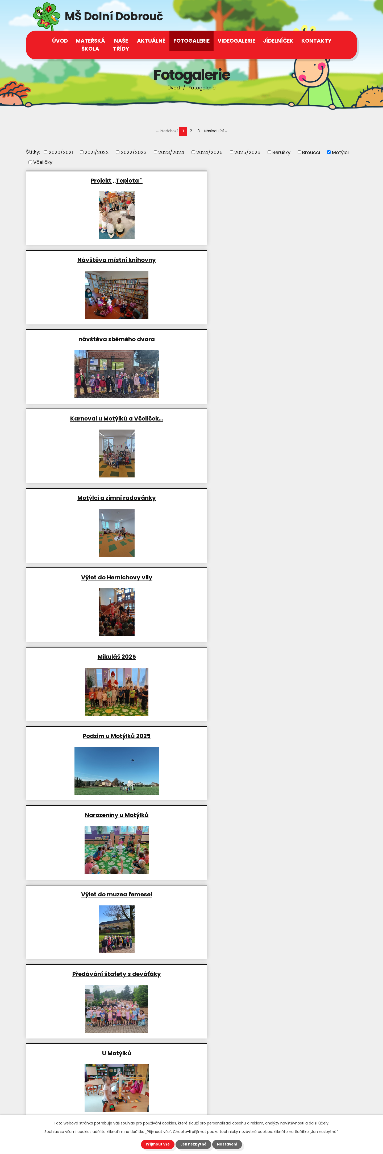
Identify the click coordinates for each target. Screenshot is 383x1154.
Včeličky (42, 162)
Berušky (281, 152)
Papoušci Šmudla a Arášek (79, 656)
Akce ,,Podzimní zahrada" (191, 815)
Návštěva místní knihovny (191, 180)
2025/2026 (247, 152)
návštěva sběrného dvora (302, 180)
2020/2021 (61, 152)
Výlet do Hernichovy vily (302, 259)
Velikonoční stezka (302, 497)
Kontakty (316, 40)
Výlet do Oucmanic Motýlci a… (191, 497)
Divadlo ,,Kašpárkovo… (79, 894)
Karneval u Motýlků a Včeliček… (79, 259)
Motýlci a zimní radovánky (191, 259)
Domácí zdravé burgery (303, 736)
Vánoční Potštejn (191, 736)
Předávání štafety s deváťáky (191, 418)
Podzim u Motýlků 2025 (191, 339)
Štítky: (33, 152)
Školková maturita (302, 894)
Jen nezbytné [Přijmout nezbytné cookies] (193, 1144)
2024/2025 (209, 152)
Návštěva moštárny (302, 815)
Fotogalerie (191, 40)
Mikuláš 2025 (79, 339)
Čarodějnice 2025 (79, 497)
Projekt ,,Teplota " (79, 180)
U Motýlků (302, 418)
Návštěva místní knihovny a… (191, 656)
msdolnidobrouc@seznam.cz (75, 1104)
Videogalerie (236, 40)
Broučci (311, 152)
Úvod (174, 87)
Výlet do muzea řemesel (79, 418)
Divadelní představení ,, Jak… (79, 577)
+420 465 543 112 (60, 1071)
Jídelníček (278, 40)
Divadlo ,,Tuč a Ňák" (79, 736)
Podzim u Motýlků (79, 815)
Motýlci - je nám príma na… (191, 894)
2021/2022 (97, 152)
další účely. (319, 1123)
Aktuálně (151, 40)
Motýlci (340, 152)
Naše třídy (121, 44)
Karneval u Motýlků (302, 656)
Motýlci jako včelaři (302, 577)
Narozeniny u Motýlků (303, 339)
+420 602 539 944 (62, 1079)
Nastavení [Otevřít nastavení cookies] (228, 1144)
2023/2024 (171, 152)
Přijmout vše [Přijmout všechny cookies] (156, 1144)
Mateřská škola (90, 44)
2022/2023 (134, 152)
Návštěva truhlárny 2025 (191, 577)
